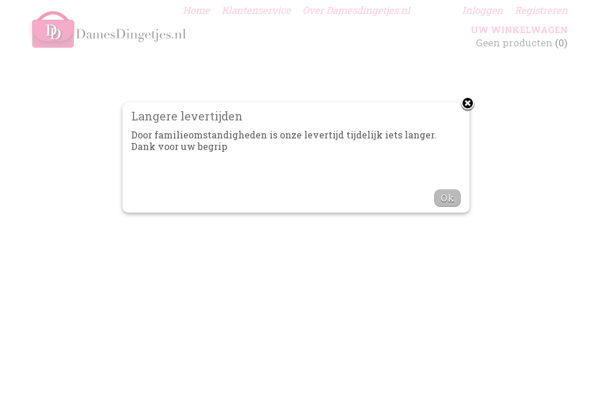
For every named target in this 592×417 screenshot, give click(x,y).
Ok (447, 197)
